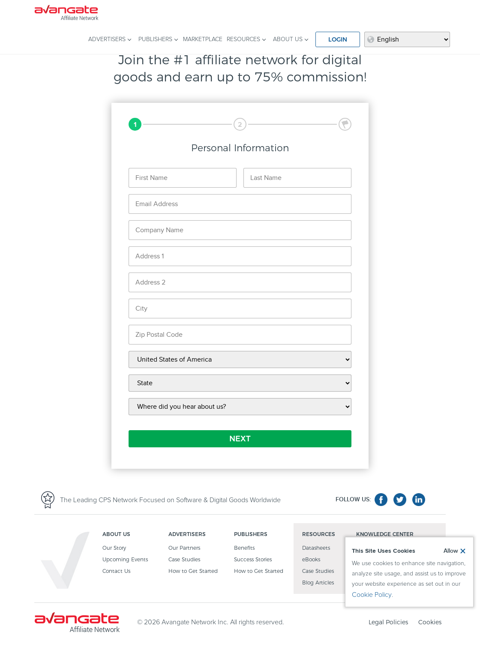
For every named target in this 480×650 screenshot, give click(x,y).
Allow (451, 551)
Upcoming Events (125, 560)
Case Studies (184, 560)
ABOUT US (288, 39)
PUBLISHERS (155, 39)
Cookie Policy (372, 594)
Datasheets (316, 548)
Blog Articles (318, 583)
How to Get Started (193, 571)
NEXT (240, 438)
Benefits (244, 548)
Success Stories (253, 560)
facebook (381, 499)
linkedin (418, 499)
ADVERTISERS (107, 39)
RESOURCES (243, 39)
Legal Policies (388, 622)
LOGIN (337, 39)
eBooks (311, 560)
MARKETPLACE (202, 39)
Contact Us (116, 571)
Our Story (114, 548)
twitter (399, 499)
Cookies (429, 622)
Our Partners (184, 548)
